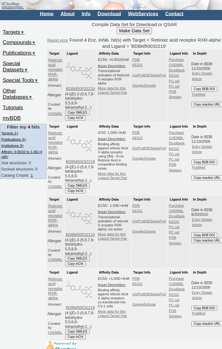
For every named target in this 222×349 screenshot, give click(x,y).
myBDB (12, 118)
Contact (174, 13)
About (67, 13)
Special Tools (21, 80)
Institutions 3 (12, 145)
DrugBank (177, 70)
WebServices (143, 13)
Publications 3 (13, 139)
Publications (19, 53)
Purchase (176, 59)
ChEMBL (55, 114)
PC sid (174, 86)
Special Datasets (15, 66)
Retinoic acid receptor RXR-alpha (55, 69)
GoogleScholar (144, 85)
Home (47, 13)
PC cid (174, 81)
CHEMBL (176, 65)
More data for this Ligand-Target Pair (112, 90)
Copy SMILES (77, 112)
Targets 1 (9, 133)
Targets (14, 32)
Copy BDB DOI (204, 89)
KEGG (137, 65)
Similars (175, 97)
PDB (136, 59)
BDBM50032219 (80, 88)
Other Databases (18, 94)
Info (86, 13)
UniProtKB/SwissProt (149, 75)
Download (109, 13)
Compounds (19, 42)
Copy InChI (75, 118)
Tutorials (13, 107)
